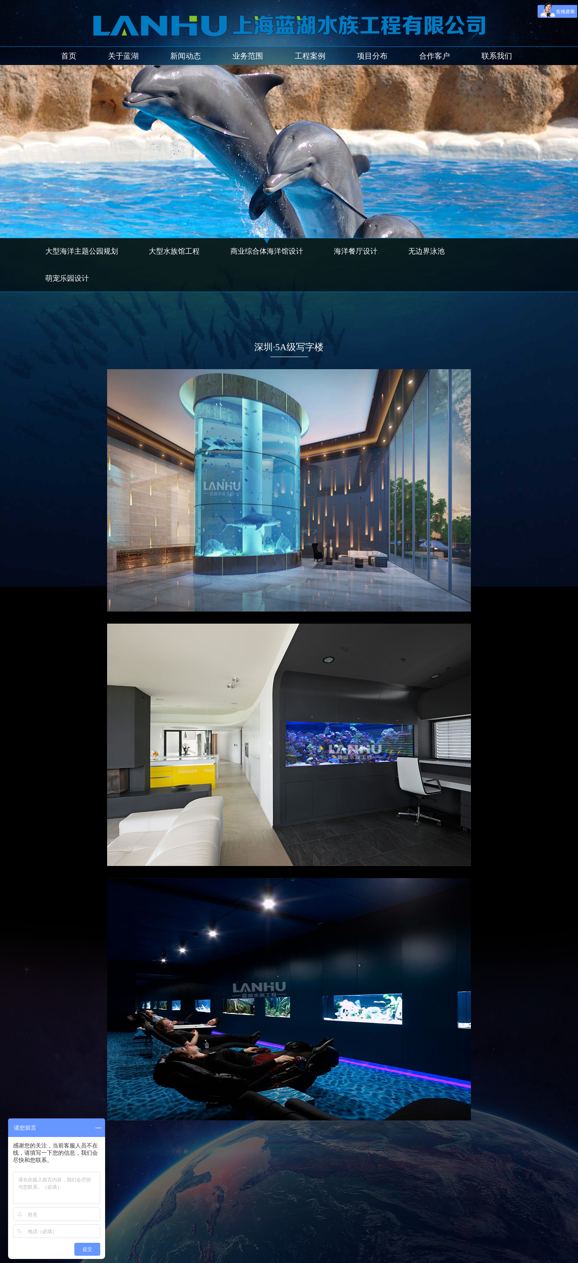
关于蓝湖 (123, 56)
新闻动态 (185, 56)
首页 (68, 56)
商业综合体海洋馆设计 (266, 251)
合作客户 (434, 56)
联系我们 (496, 56)
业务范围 (247, 56)
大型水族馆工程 (174, 251)
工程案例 (310, 56)
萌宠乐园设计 (67, 278)
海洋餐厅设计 (356, 251)
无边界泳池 (426, 251)
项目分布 (372, 56)
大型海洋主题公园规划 (81, 251)
